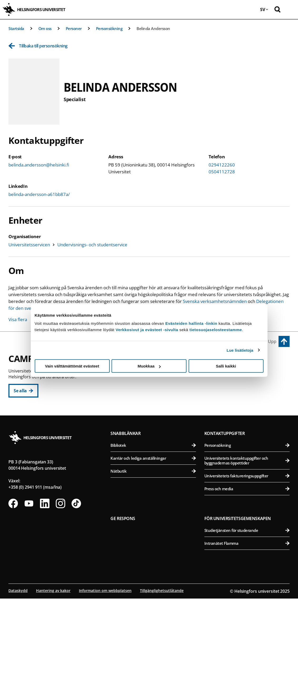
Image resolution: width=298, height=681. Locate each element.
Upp (272, 341)
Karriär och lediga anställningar (153, 540)
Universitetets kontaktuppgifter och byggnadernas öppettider (247, 543)
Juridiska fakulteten (155, 399)
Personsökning (109, 28)
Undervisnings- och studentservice (92, 245)
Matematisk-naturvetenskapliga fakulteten (155, 473)
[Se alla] (23, 391)
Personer (74, 28)
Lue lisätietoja (240, 350)
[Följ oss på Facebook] (13, 586)
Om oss (45, 28)
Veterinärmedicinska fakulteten (248, 412)
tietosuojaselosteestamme (215, 329)
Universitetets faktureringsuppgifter (247, 558)
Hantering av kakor (53, 672)
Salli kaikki (226, 366)
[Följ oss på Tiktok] (76, 586)
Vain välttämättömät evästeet (72, 366)
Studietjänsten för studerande (247, 612)
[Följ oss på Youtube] (29, 586)
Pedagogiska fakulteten (155, 386)
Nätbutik (153, 553)
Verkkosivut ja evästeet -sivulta (146, 329)
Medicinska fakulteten (248, 447)
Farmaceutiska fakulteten (248, 399)
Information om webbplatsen (105, 672)
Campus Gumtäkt (132, 461)
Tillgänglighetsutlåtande (162, 672)
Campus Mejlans (224, 436)
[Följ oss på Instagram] (60, 586)
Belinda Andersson (153, 28)
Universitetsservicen (29, 245)
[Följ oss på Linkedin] (44, 586)
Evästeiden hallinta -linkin (191, 323)
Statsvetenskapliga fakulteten (155, 425)
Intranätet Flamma (247, 625)
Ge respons (122, 601)
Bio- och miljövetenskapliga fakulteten (248, 386)
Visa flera (17, 319)
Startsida (16, 28)
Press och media (247, 571)
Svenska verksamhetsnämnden (215, 301)
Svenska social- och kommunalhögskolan (155, 438)
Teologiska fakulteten (155, 412)
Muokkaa (149, 366)
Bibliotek (153, 527)
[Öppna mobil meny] (290, 9)
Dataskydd (18, 672)
